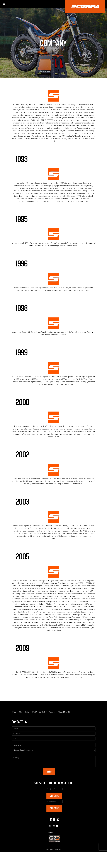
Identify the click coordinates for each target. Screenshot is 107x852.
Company (43, 712)
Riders (34, 712)
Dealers (52, 712)
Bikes (14, 712)
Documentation (64, 712)
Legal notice (58, 849)
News (26, 712)
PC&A (20, 712)
